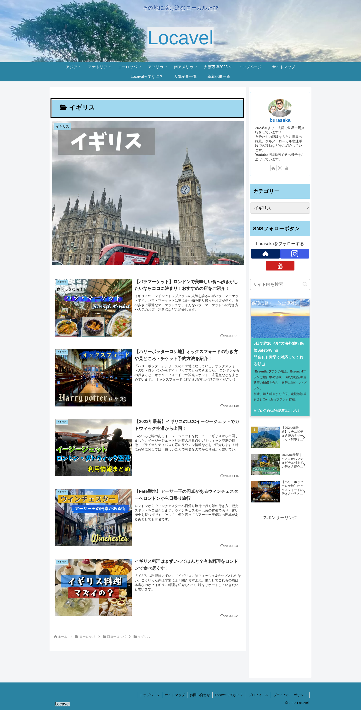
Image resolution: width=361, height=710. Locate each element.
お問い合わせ (200, 695)
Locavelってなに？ (229, 695)
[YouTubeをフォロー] (287, 168)
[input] (280, 284)
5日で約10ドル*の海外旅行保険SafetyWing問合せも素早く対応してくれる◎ (279, 353)
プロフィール (258, 695)
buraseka (280, 120)
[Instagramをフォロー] (280, 168)
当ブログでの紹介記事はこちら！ (277, 410)
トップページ (150, 695)
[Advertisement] (280, 593)
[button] (305, 284)
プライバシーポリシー (290, 695)
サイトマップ (175, 695)
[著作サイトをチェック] (273, 168)
